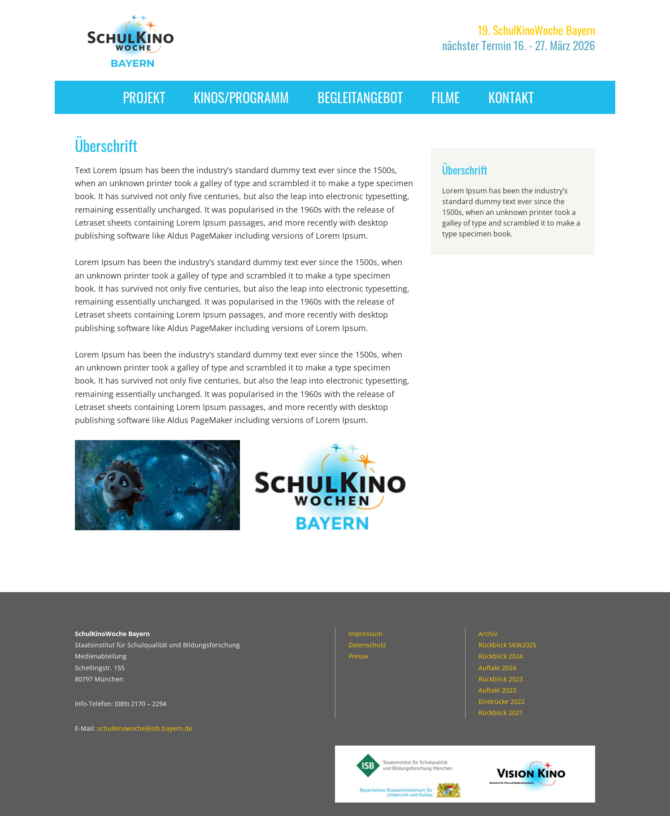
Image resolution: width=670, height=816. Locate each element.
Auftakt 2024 (497, 667)
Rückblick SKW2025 (507, 645)
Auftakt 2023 (497, 690)
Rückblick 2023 (501, 679)
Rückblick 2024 (501, 656)
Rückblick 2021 (501, 712)
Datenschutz (367, 645)
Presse (358, 656)
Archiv (488, 633)
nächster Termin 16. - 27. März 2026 (518, 37)
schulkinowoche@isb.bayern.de (144, 728)
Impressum (365, 633)
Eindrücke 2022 (502, 701)
